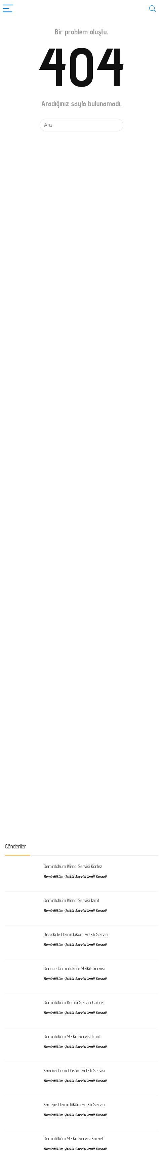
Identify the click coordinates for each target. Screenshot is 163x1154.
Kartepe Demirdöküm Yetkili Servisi (74, 1104)
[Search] (153, 9)
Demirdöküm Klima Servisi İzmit (71, 900)
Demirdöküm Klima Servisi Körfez (73, 866)
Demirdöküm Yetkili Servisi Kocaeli (73, 1138)
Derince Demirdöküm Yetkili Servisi (74, 968)
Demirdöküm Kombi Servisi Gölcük (74, 1002)
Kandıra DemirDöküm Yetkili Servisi (74, 1070)
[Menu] (8, 9)
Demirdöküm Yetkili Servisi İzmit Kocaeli (75, 876)
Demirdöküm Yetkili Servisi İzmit (72, 1036)
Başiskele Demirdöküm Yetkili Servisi (76, 934)
